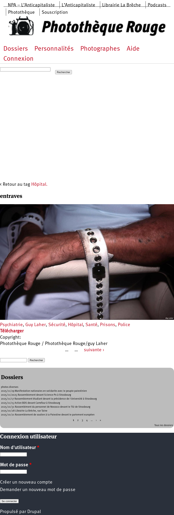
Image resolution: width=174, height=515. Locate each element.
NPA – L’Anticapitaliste (31, 5)
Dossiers (15, 49)
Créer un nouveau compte (26, 482)
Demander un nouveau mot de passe (37, 490)
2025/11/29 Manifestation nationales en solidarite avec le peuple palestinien (44, 391)
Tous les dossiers (163, 425)
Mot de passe (15, 465)
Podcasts (157, 5)
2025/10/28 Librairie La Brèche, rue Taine (24, 411)
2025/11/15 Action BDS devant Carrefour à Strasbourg (30, 403)
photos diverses (9, 387)
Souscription (55, 12)
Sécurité (56, 325)
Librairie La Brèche (121, 5)
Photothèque (21, 12)
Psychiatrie (11, 325)
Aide (133, 49)
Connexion (18, 59)
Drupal (34, 512)
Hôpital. (39, 184)
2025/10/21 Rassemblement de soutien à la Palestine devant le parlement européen (47, 414)
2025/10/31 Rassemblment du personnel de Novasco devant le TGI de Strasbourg (45, 407)
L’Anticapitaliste (78, 5)
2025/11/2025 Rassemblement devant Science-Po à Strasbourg (36, 395)
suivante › (94, 350)
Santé (91, 325)
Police (124, 325)
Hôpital (75, 325)
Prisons (107, 325)
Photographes (100, 49)
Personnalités (54, 49)
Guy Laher (35, 325)
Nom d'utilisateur (19, 447)
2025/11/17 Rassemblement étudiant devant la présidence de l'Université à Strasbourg (49, 399)
